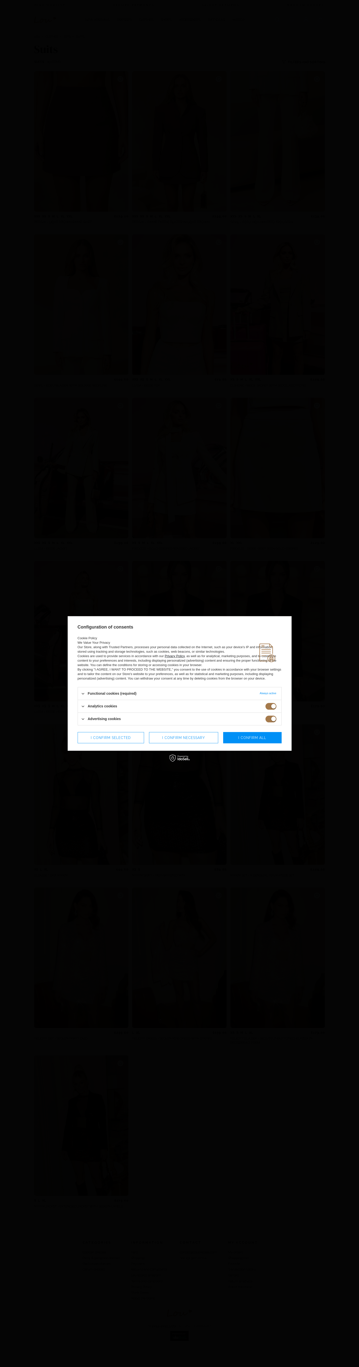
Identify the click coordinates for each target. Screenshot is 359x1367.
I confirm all (252, 738)
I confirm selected (111, 738)
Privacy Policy (175, 656)
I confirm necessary (183, 738)
